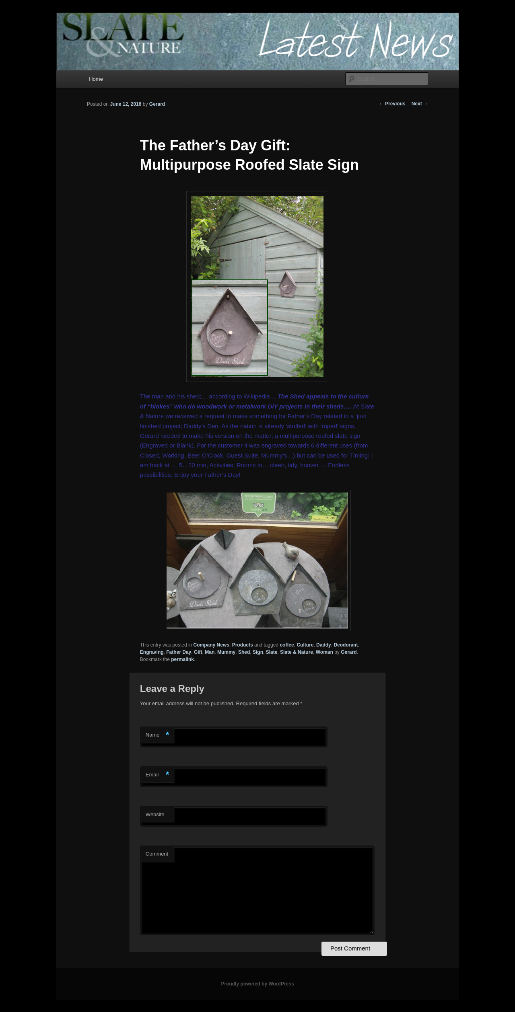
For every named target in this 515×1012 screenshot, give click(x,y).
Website (155, 814)
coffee (287, 645)
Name (157, 735)
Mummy (226, 652)
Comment (157, 854)
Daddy (323, 645)
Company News (211, 645)
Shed (244, 652)
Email (157, 775)
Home (96, 79)
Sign (258, 652)
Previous (392, 104)
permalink (182, 659)
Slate (272, 652)
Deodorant (346, 645)
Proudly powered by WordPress (257, 984)
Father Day (178, 652)
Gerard (157, 104)
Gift (198, 652)
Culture (305, 645)
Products (242, 645)
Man (209, 652)
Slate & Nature (296, 652)
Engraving (152, 652)
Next (420, 104)
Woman (324, 652)
